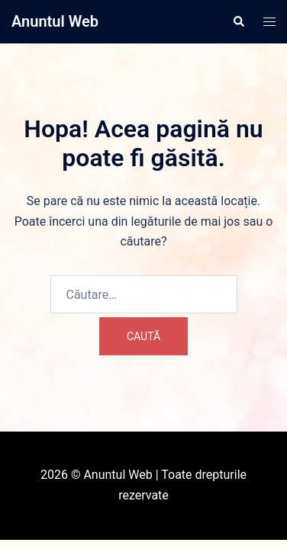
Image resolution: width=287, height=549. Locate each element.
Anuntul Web (54, 21)
